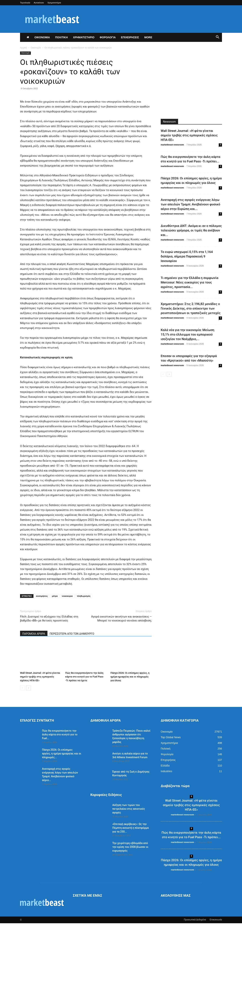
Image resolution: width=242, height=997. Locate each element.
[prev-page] (22, 761)
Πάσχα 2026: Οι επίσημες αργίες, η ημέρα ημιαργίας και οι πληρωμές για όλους (129, 750)
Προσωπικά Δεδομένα (195, 993)
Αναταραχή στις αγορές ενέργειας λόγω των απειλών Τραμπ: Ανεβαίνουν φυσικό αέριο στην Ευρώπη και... (190, 204)
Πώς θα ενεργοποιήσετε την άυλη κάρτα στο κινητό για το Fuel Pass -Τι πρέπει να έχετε (84, 750)
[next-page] (28, 761)
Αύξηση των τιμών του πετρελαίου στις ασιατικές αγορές (128, 882)
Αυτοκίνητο (39, 3)
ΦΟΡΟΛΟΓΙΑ (108, 37)
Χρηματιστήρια (54, 3)
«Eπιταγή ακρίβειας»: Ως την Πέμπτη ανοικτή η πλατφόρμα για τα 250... (130, 901)
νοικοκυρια (67, 670)
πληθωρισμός (84, 670)
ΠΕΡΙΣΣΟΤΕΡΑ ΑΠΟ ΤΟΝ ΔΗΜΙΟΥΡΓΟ (72, 707)
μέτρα (55, 670)
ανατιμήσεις (42, 670)
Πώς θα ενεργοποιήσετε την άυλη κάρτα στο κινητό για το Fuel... (59, 808)
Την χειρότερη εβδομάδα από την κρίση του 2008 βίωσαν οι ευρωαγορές (130, 920)
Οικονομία (36, 47)
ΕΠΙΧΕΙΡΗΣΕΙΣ (130, 37)
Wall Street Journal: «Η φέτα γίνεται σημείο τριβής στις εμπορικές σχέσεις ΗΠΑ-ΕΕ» (40, 750)
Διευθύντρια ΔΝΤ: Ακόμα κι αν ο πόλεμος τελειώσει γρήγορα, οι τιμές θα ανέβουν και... (191, 230)
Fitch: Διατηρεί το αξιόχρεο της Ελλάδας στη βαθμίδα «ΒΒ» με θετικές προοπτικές (49, 692)
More (148, 37)
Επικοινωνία (216, 993)
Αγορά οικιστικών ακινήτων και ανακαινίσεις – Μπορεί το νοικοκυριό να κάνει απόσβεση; (121, 692)
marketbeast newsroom (172, 145)
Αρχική (23, 47)
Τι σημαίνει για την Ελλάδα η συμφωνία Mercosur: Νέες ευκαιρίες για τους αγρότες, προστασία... (189, 282)
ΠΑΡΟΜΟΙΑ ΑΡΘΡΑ (33, 707)
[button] (217, 37)
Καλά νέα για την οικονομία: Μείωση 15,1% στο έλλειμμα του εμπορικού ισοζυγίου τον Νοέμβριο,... (187, 334)
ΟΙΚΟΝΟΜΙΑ (42, 37)
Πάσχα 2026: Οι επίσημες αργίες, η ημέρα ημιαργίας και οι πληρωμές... (61, 827)
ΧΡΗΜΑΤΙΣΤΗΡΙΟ (83, 37)
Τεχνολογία (25, 3)
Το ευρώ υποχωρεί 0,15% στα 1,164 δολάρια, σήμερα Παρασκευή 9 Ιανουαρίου (187, 256)
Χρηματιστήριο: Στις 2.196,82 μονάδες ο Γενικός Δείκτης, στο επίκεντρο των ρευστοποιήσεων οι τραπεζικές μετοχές (190, 308)
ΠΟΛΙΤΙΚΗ (61, 37)
